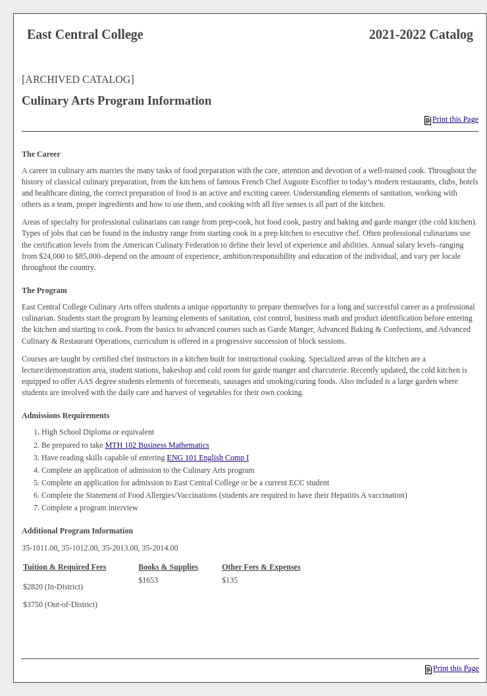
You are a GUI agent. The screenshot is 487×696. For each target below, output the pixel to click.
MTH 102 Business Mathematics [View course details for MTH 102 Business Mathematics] (157, 445)
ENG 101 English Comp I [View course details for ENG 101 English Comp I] (208, 457)
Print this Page (451, 119)
